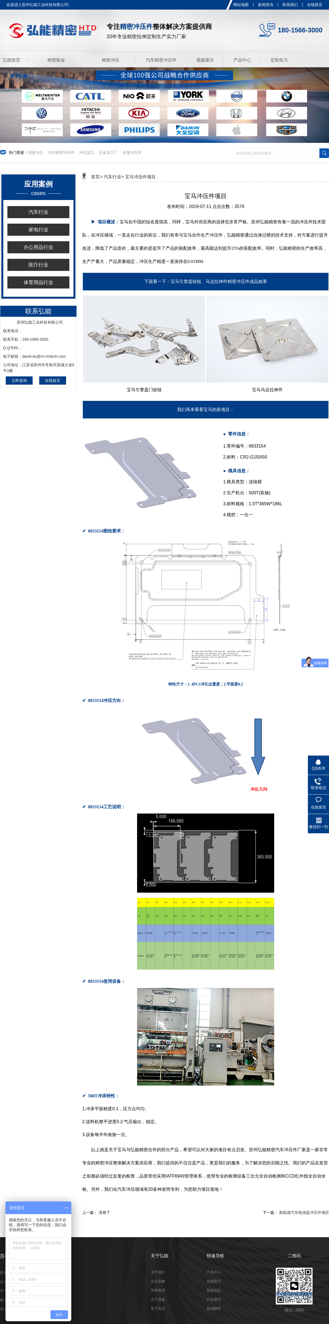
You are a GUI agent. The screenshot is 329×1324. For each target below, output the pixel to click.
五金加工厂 (108, 152)
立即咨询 (19, 380)
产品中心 (242, 60)
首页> (96, 176)
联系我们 (290, 4)
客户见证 (158, 1308)
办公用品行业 (38, 247)
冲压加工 (86, 152)
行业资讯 (214, 1299)
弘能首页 (11, 60)
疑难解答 (214, 1308)
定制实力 (279, 60)
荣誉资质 (158, 1290)
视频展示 (205, 60)
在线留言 (314, 4)
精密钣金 (56, 60)
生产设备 (158, 1299)
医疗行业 (38, 265)
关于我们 (158, 1272)
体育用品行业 (38, 282)
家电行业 (38, 229)
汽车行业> (114, 176)
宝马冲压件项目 (140, 176)
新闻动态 (214, 1290)
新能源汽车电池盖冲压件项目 (304, 1212)
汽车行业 (38, 212)
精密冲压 (110, 60)
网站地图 (241, 4)
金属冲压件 (131, 152)
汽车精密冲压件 (161, 60)
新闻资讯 (265, 4)
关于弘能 (18, 76)
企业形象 (158, 1281)
